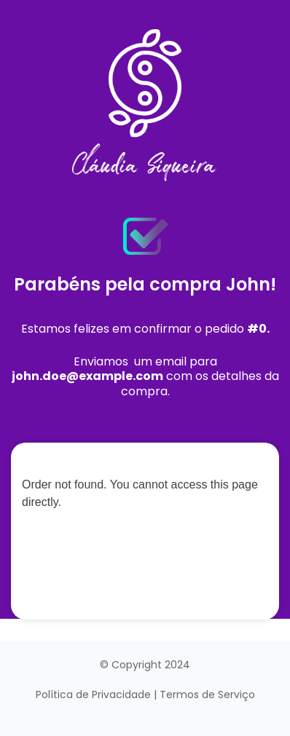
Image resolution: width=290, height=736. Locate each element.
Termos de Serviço (207, 694)
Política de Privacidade (93, 694)
